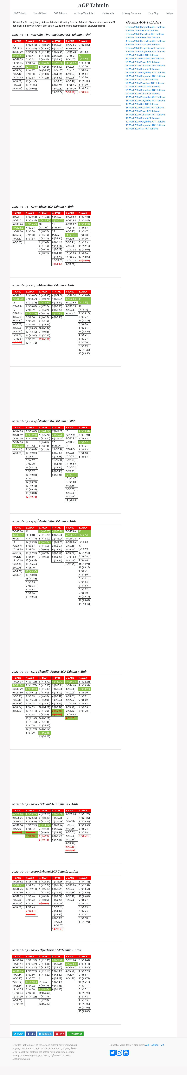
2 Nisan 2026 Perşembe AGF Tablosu (145, 48)
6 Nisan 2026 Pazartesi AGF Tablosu (145, 34)
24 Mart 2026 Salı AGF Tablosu (142, 79)
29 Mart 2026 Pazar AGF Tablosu (143, 62)
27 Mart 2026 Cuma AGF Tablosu (143, 69)
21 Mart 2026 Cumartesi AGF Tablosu (145, 90)
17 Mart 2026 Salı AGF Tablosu (142, 104)
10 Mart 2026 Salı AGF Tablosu (142, 128)
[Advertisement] (65, 131)
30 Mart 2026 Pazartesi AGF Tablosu (145, 58)
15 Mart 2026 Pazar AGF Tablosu (143, 111)
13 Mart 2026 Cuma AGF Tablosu (143, 118)
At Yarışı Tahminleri (84, 13)
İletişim (169, 13)
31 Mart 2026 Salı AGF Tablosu (142, 55)
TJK (162, 1045)
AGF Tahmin (93, 4)
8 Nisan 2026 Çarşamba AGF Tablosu (145, 27)
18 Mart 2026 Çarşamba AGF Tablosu (145, 100)
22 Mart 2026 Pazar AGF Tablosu (143, 86)
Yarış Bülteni (40, 13)
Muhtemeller (108, 13)
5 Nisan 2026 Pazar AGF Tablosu (143, 37)
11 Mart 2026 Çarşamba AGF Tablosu (145, 125)
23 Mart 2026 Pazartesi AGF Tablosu (145, 83)
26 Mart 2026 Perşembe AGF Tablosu (145, 72)
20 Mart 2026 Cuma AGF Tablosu (143, 93)
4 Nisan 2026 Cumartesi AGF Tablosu (145, 41)
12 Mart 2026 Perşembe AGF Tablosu (145, 121)
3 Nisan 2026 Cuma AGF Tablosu (143, 44)
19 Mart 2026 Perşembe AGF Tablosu (145, 97)
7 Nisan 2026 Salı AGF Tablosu (142, 30)
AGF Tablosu (60, 13)
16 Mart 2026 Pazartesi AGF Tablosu (145, 107)
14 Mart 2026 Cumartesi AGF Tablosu (145, 114)
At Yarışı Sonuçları (131, 13)
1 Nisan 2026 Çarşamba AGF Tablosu (145, 51)
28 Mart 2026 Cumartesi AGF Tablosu (145, 65)
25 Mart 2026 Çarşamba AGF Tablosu (145, 76)
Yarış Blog (153, 13)
